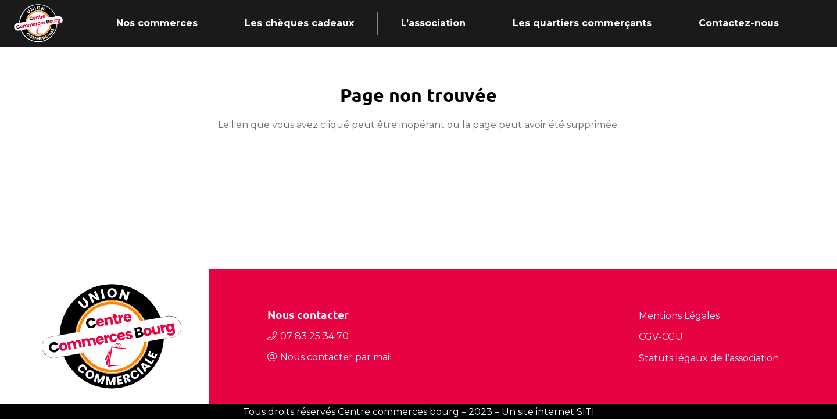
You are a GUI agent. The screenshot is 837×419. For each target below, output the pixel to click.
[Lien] (38, 23)
